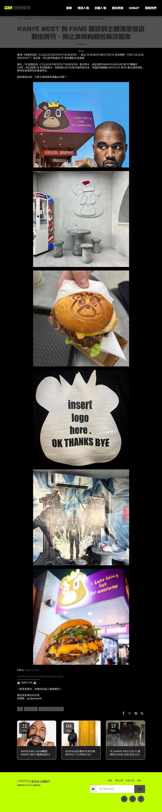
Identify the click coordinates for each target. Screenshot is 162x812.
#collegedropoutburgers (50, 676)
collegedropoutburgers (51, 709)
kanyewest (31, 709)
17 (113, 727)
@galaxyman (33, 669)
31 (24, 727)
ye (20, 709)
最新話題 (28, 18)
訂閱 (139, 789)
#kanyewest (28, 676)
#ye (19, 676)
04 (68, 727)
